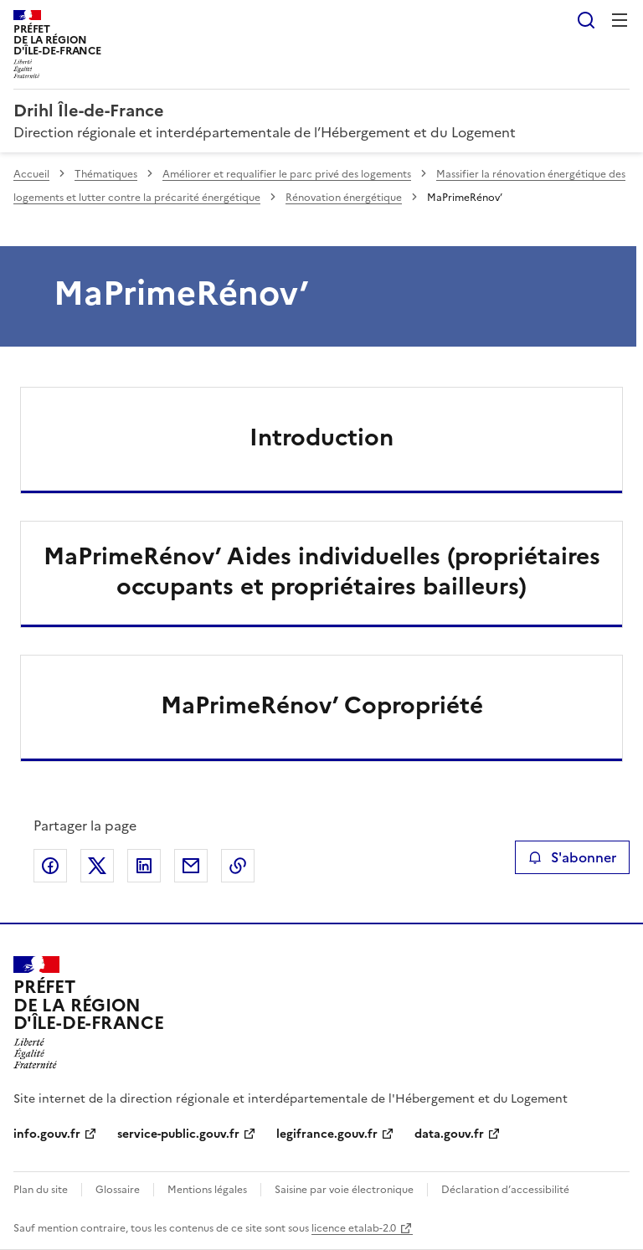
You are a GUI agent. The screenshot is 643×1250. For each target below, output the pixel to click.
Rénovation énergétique (343, 197)
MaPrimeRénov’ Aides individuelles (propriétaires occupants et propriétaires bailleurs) (322, 571)
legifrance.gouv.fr (327, 1134)
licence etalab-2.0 (353, 1228)
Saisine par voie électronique (344, 1189)
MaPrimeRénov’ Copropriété (322, 705)
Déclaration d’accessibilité (505, 1189)
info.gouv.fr (46, 1134)
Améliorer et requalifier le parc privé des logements (286, 174)
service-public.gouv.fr (178, 1134)
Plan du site (40, 1189)
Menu (619, 20)
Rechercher (586, 20)
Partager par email (191, 865)
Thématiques (106, 174)
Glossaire (117, 1189)
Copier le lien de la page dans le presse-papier (238, 865)
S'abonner (572, 857)
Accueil (31, 174)
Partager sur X (97, 865)
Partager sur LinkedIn (144, 865)
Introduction (321, 437)
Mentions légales (207, 1189)
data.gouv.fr (449, 1134)
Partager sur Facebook (50, 865)
